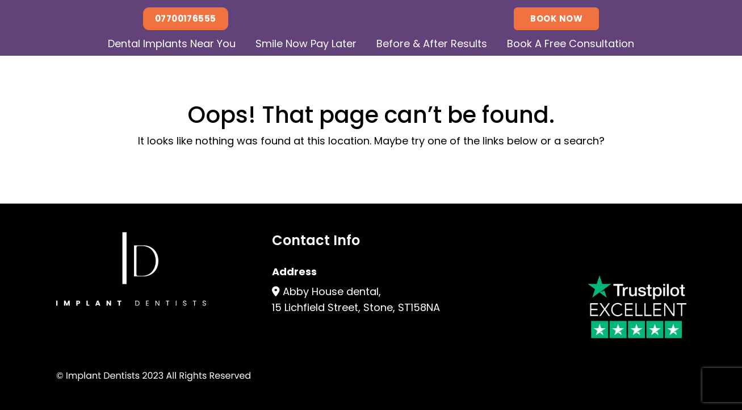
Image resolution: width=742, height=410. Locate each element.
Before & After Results (431, 43)
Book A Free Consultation (570, 43)
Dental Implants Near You (172, 43)
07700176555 (185, 18)
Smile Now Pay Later (306, 43)
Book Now (556, 18)
